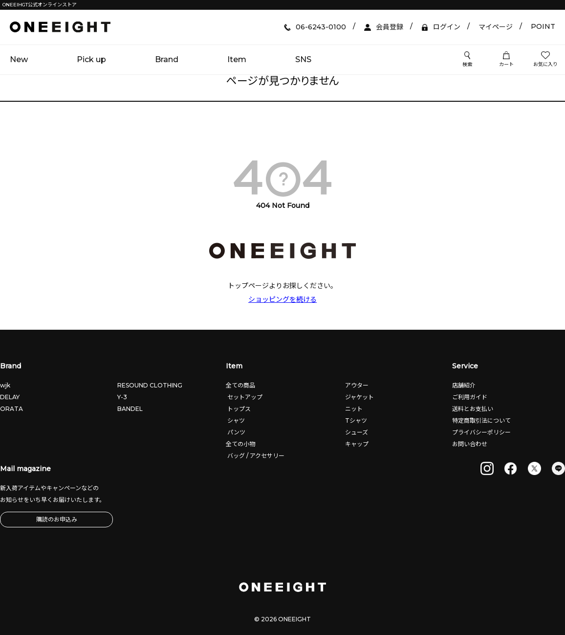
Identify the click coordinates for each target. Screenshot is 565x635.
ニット (353, 408)
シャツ (235, 420)
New (19, 59)
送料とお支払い (472, 408)
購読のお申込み (56, 519)
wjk (5, 385)
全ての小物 (240, 444)
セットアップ (244, 397)
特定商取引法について (481, 420)
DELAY (10, 397)
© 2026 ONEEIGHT (282, 619)
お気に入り (545, 59)
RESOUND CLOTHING (149, 385)
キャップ (356, 444)
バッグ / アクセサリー (255, 455)
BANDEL (130, 408)
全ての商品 (240, 385)
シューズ (356, 432)
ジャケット (359, 397)
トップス (238, 408)
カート (506, 59)
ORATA (11, 408)
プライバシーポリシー (481, 432)
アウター (356, 385)
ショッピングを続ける (282, 299)
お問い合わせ (469, 444)
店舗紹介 (464, 385)
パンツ (235, 432)
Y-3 (122, 397)
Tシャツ (355, 420)
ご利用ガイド (469, 397)
